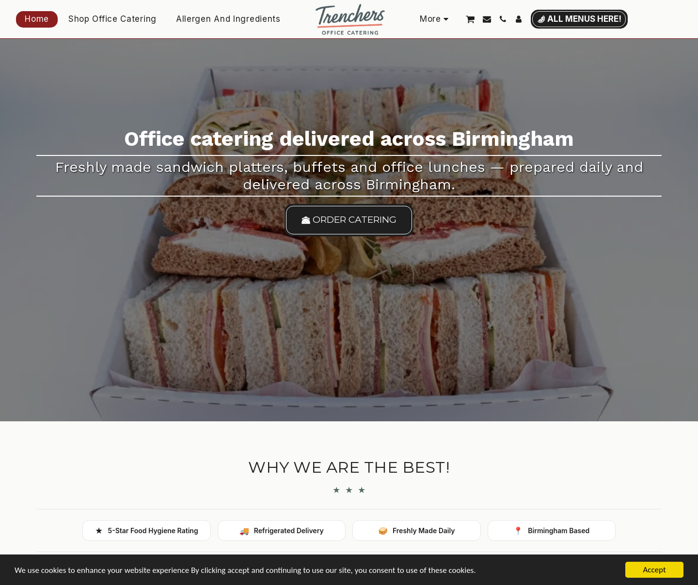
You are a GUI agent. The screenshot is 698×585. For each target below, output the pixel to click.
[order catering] (349, 220)
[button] (470, 19)
